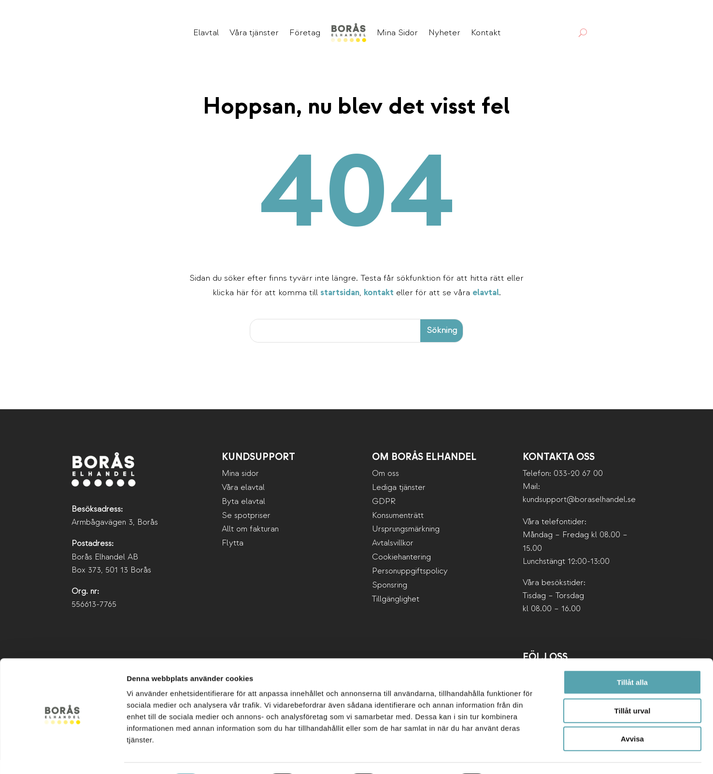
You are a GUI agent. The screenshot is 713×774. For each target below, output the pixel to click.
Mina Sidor (397, 32)
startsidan (339, 307)
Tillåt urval (632, 684)
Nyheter (444, 32)
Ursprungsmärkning (406, 543)
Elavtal (206, 32)
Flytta (232, 557)
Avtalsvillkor (393, 557)
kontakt (379, 307)
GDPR (384, 515)
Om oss (385, 487)
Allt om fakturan (250, 543)
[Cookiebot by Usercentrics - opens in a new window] (62, 755)
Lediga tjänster (399, 501)
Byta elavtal (243, 515)
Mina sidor (240, 487)
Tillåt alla (632, 656)
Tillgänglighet (395, 613)
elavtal (485, 307)
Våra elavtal (243, 501)
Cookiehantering (401, 571)
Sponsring (389, 599)
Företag (304, 32)
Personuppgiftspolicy (410, 585)
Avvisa (632, 712)
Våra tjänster (254, 32)
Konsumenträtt (398, 529)
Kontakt (486, 32)
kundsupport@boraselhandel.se (579, 514)
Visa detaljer (524, 755)
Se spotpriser (246, 529)
